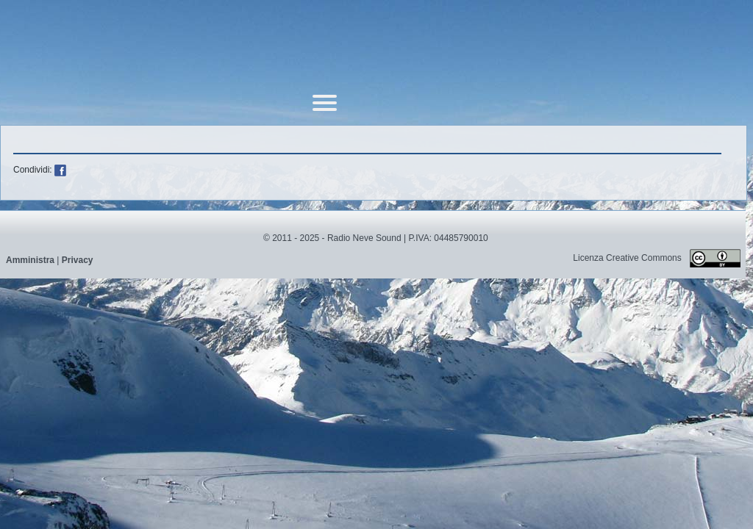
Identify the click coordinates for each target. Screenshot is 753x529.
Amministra (30, 260)
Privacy (77, 260)
